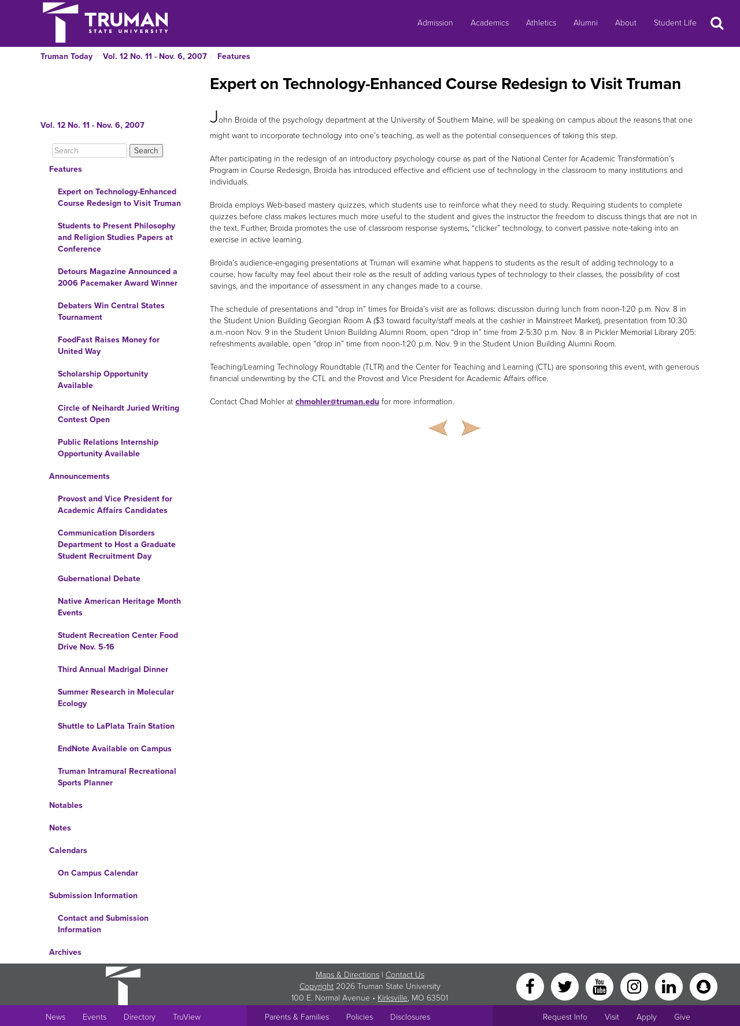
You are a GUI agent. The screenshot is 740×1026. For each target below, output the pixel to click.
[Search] (89, 150)
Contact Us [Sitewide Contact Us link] (405, 975)
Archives (65, 952)
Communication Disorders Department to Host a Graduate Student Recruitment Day (117, 544)
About (626, 23)
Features (233, 56)
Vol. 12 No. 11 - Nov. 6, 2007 (155, 56)
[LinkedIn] (670, 986)
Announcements (79, 476)
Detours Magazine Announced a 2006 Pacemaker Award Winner (117, 277)
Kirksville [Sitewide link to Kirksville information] (393, 998)
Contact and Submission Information (103, 924)
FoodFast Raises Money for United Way (109, 345)
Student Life (675, 23)
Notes (60, 828)
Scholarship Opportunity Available (103, 379)
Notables (66, 805)
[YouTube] (600, 986)
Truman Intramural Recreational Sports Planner (117, 777)
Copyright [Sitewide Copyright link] (316, 986)
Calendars (68, 850)
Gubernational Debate (99, 579)
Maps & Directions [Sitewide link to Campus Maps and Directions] (347, 975)
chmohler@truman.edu (337, 402)
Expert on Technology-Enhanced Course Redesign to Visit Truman (119, 197)
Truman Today (66, 56)
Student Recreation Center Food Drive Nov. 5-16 (118, 641)
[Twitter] (566, 986)
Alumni (586, 23)
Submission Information (93, 895)
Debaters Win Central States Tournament (111, 311)
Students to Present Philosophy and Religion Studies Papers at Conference (116, 237)
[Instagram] (635, 986)
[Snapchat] (703, 986)
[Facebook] (531, 986)
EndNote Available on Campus (115, 749)
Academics (490, 23)
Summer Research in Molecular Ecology (116, 697)
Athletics (541, 23)
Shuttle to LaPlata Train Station (116, 726)
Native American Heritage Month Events (119, 607)
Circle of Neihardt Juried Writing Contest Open (118, 414)
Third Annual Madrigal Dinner (113, 669)
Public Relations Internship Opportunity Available (108, 448)
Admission (435, 23)
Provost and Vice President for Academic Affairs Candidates (115, 504)
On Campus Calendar (98, 873)
